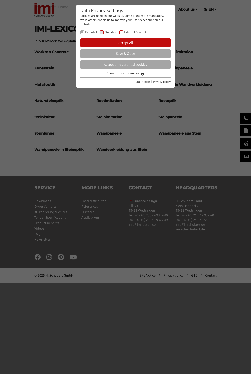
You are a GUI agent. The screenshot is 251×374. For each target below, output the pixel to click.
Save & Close (125, 53)
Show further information (125, 73)
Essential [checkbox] (91, 32)
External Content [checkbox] (135, 32)
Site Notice (143, 82)
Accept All (125, 43)
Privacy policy (162, 82)
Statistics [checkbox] (110, 32)
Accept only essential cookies (125, 64)
